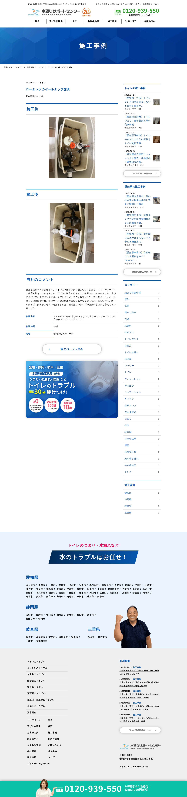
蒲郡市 (100, 596)
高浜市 (39, 596)
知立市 (49, 596)
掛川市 (49, 615)
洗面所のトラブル (36, 693)
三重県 (94, 629)
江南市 (138, 585)
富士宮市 (30, 619)
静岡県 (32, 607)
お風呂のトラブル (36, 674)
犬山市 (72, 585)
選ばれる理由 (56, 21)
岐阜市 (29, 637)
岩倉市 (82, 585)
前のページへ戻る (65, 349)
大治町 (62, 593)
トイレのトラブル (36, 662)
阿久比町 (114, 593)
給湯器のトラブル (36, 681)
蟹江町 (72, 593)
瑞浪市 (74, 637)
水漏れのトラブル (36, 706)
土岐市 (29, 641)
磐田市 (80, 615)
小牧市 (148, 585)
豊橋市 (80, 596)
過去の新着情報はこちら (143, 730)
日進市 (90, 589)
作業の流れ (149, 21)
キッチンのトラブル (37, 668)
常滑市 (70, 589)
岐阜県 (32, 629)
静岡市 (41, 619)
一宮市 (52, 585)
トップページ (34, 720)
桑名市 (91, 637)
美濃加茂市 (42, 641)
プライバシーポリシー (38, 764)
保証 (74, 21)
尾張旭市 (106, 585)
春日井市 (93, 585)
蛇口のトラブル (35, 687)
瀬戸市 (29, 589)
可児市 (52, 637)
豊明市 (80, 589)
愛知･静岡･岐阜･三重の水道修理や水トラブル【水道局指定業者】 (57, 4)
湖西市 (60, 615)
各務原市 (40, 637)
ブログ (156, 4)
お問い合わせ (116, 4)
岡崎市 (146, 593)
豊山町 (82, 593)
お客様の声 (93, 21)
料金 (37, 21)
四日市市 (102, 637)
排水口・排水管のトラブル (40, 700)
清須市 (128, 585)
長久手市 (40, 593)
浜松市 (29, 615)
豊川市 (90, 596)
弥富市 (125, 589)
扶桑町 (103, 593)
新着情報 (146, 4)
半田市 (100, 589)
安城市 (135, 593)
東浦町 (125, 593)
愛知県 (32, 577)
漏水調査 (31, 712)
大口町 (92, 593)
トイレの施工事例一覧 (144, 173)
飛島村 (52, 593)
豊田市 (60, 596)
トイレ (43, 83)
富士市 (90, 615)
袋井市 (70, 615)
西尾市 (70, 596)
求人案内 (52, 751)
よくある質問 (102, 4)
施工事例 (112, 21)
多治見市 (63, 637)
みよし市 (147, 589)
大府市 (117, 585)
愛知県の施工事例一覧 (144, 272)
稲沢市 (62, 585)
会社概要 (129, 4)
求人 (138, 4)
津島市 (49, 589)
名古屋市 (30, 585)
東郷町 (29, 593)
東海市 (60, 589)
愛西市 (41, 585)
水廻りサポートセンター (13, 67)
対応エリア (131, 21)
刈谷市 (29, 596)
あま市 (135, 589)
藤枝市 (39, 615)
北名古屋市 (113, 589)
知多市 (39, 589)
